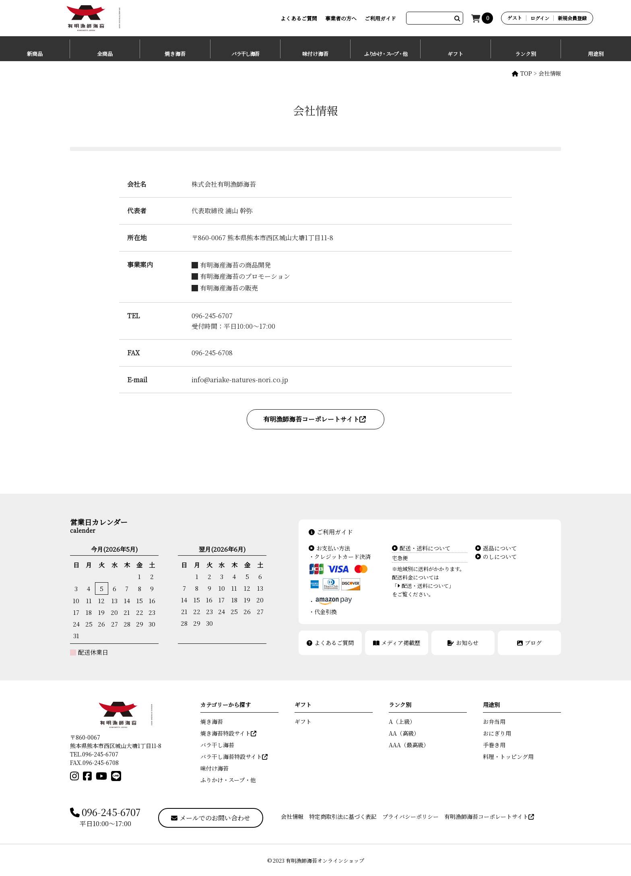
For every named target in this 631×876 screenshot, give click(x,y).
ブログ (529, 643)
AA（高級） (404, 733)
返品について (496, 548)
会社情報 (292, 816)
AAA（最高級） (409, 745)
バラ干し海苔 (245, 54)
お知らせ (462, 643)
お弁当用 (494, 721)
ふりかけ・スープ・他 (385, 54)
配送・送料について (421, 548)
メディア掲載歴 (397, 643)
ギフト (455, 54)
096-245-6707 (105, 812)
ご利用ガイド (380, 18)
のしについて (496, 556)
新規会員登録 (572, 18)
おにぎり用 (497, 733)
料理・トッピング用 (508, 756)
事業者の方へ (341, 18)
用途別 (596, 54)
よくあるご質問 (298, 18)
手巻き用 (494, 745)
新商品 (35, 54)
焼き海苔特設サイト (228, 733)
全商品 (105, 54)
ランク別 (525, 54)
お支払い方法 (329, 548)
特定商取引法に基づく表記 (343, 816)
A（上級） (402, 721)
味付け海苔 (315, 54)
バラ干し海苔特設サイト (234, 756)
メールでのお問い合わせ (210, 817)
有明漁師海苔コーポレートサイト (314, 419)
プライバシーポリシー (410, 816)
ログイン (539, 18)
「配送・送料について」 (423, 585)
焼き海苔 (175, 54)
